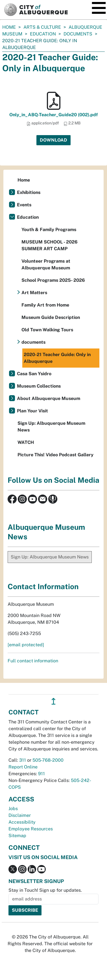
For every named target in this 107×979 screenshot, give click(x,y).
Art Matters (34, 292)
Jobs (13, 808)
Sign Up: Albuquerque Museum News (51, 427)
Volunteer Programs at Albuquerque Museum (45, 264)
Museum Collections (39, 386)
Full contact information (33, 660)
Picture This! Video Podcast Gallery (55, 454)
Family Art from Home (45, 305)
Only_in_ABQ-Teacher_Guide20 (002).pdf (53, 114)
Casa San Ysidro (34, 373)
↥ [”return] (53, 701)
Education (43, 34)
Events (24, 204)
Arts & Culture (42, 27)
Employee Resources (30, 829)
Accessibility (22, 822)
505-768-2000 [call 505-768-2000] (48, 760)
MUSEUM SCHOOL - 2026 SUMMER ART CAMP (49, 245)
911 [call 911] (41, 773)
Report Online (23, 767)
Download (53, 140)
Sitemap (17, 835)
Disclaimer (19, 815)
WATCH (26, 442)
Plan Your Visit (32, 410)
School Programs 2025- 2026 (53, 280)
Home (9, 27)
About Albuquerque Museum (48, 398)
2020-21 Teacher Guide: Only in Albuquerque (57, 358)
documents (78, 34)
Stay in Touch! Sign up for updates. (45, 890)
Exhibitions (28, 192)
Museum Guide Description (50, 317)
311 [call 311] (22, 760)
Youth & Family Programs (48, 229)
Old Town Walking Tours (47, 329)
